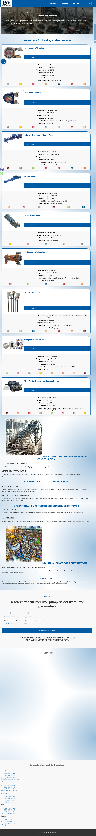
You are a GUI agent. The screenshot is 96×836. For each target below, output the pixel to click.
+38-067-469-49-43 (8, 790)
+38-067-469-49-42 (8, 813)
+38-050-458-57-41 (8, 777)
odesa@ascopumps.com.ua (10, 826)
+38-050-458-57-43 (8, 788)
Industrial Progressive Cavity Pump (39, 135)
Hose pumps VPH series (34, 48)
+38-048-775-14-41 (7, 821)
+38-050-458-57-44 (8, 823)
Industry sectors (9, 614)
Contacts (75, 3)
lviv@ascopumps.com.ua (9, 792)
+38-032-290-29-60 (8, 786)
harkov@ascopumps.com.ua (10, 803)
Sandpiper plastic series (34, 339)
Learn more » (32, 57)
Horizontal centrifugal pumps (36, 252)
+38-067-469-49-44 (8, 824)
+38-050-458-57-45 (8, 800)
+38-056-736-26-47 (8, 775)
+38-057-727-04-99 (8, 798)
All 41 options (9, 624)
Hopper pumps (30, 176)
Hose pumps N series (32, 92)
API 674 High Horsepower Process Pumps (41, 381)
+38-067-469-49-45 (8, 801)
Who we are (54, 3)
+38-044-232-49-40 (8, 809)
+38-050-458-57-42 (8, 811)
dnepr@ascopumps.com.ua (10, 780)
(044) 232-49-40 (84, 3)
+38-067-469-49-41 (8, 778)
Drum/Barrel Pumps (32, 292)
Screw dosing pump (32, 215)
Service (65, 3)
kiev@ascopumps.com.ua (9, 815)
